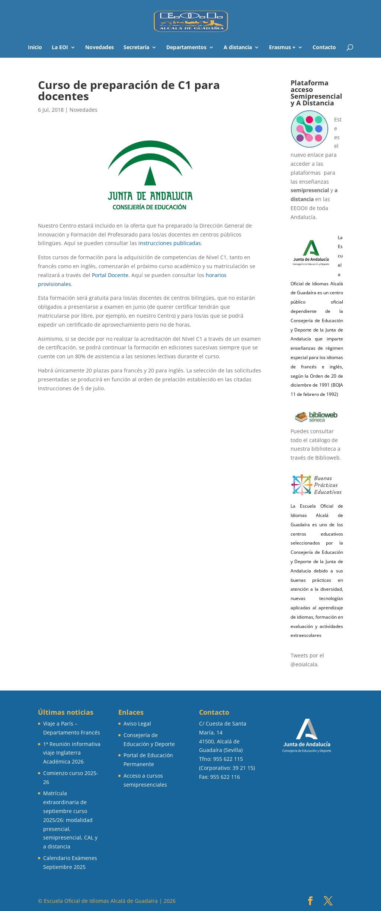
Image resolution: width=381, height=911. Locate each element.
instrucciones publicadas (169, 243)
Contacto (324, 48)
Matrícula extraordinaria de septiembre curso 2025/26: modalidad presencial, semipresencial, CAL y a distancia (70, 820)
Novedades (99, 48)
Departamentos (186, 48)
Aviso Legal (137, 723)
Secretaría (136, 48)
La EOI (60, 48)
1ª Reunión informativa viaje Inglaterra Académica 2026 (71, 752)
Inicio (35, 48)
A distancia (238, 48)
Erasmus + (282, 48)
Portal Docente (110, 275)
